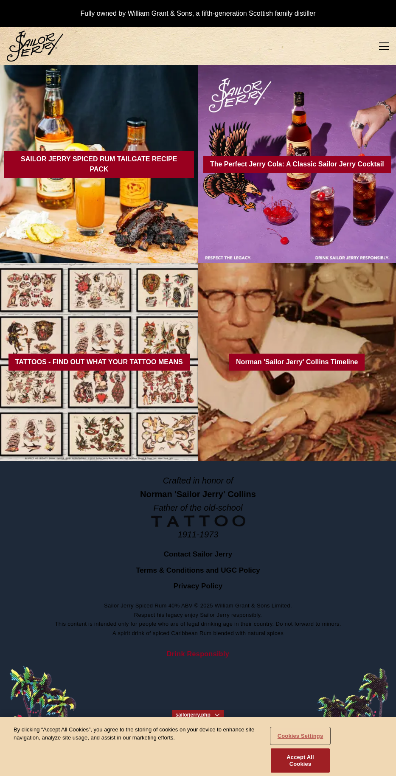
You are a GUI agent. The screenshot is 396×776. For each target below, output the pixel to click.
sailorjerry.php (197, 714)
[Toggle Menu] (384, 46)
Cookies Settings (300, 739)
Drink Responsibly (198, 654)
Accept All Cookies (300, 763)
